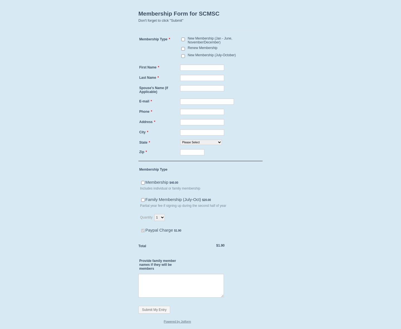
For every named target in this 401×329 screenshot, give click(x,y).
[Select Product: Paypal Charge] (143, 230)
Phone (145, 112)
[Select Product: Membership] (143, 183)
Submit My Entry (154, 310)
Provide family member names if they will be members (157, 265)
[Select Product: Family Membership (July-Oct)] (143, 200)
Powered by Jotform (177, 321)
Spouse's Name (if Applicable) (153, 90)
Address (147, 122)
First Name (149, 67)
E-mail (145, 101)
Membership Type (154, 39)
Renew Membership (202, 48)
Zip (143, 152)
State (144, 142)
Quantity (146, 217)
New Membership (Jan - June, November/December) (210, 40)
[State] (201, 142)
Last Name (149, 78)
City (143, 132)
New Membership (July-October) (212, 55)
